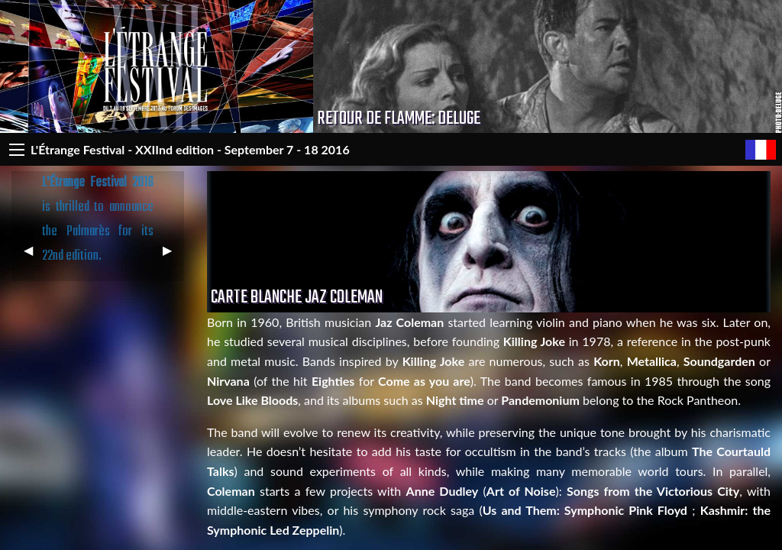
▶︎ (173, 256)
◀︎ (34, 256)
